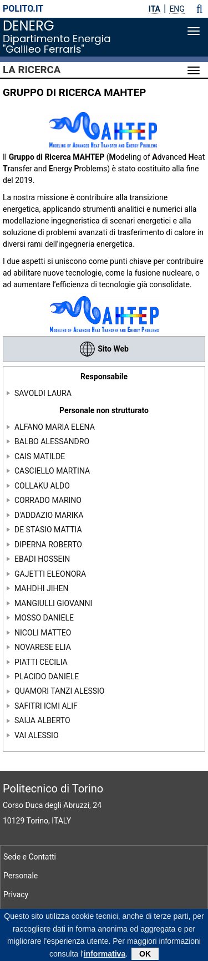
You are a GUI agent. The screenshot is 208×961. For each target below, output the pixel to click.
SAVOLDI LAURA (43, 393)
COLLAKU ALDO (42, 485)
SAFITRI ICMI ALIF (46, 705)
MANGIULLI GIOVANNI (53, 602)
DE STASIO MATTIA (48, 529)
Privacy (15, 894)
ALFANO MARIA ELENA (54, 427)
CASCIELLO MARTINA (52, 470)
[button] (199, 9)
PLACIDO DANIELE (46, 676)
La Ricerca (31, 70)
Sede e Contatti (29, 856)
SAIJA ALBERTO (42, 720)
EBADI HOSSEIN (42, 559)
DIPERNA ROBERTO (48, 544)
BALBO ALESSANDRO (51, 441)
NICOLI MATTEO (42, 632)
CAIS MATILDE (39, 456)
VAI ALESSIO (36, 735)
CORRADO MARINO (48, 500)
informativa (104, 956)
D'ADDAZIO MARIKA (48, 514)
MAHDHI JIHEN (41, 588)
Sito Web (104, 348)
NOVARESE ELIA (42, 647)
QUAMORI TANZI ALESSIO (59, 691)
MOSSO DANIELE (44, 617)
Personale (20, 875)
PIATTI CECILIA (41, 661)
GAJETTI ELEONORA (50, 573)
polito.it (23, 8)
